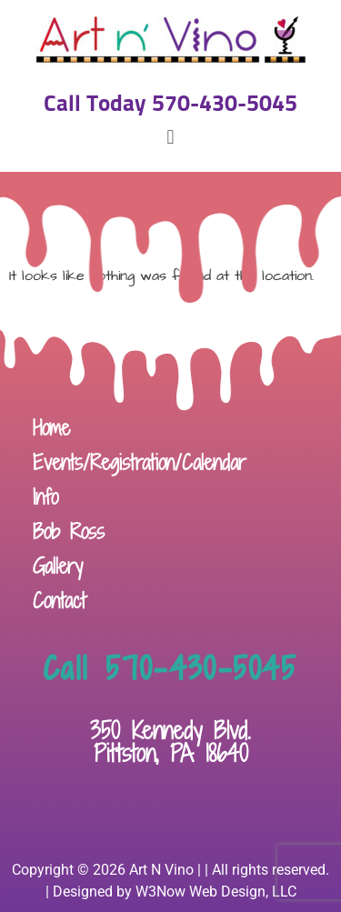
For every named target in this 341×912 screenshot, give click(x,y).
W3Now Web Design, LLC (215, 891)
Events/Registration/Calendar (139, 462)
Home (51, 428)
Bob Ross (69, 531)
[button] (170, 137)
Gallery (58, 566)
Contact (59, 601)
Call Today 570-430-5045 (170, 104)
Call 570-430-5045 (170, 668)
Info (45, 497)
